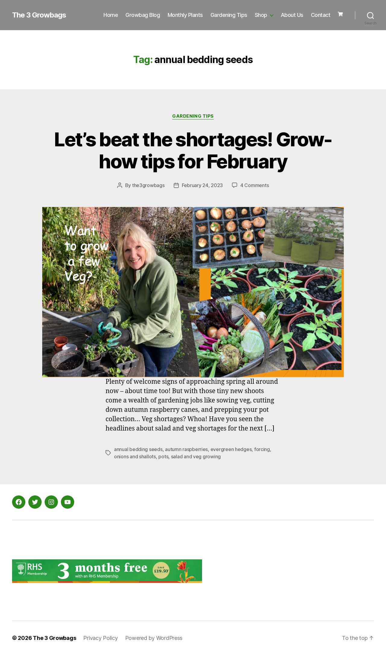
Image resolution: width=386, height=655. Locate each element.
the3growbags (148, 185)
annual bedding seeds (138, 449)
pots (163, 456)
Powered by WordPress (154, 638)
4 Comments (254, 185)
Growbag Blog (142, 15)
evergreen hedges (231, 449)
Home (110, 15)
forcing (262, 449)
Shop (261, 15)
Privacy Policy (100, 638)
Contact (321, 15)
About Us (292, 15)
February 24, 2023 (202, 185)
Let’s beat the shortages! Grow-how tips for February (193, 150)
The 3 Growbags (39, 15)
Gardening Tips (228, 15)
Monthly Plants (185, 15)
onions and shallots (135, 456)
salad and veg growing (196, 456)
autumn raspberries (186, 449)
